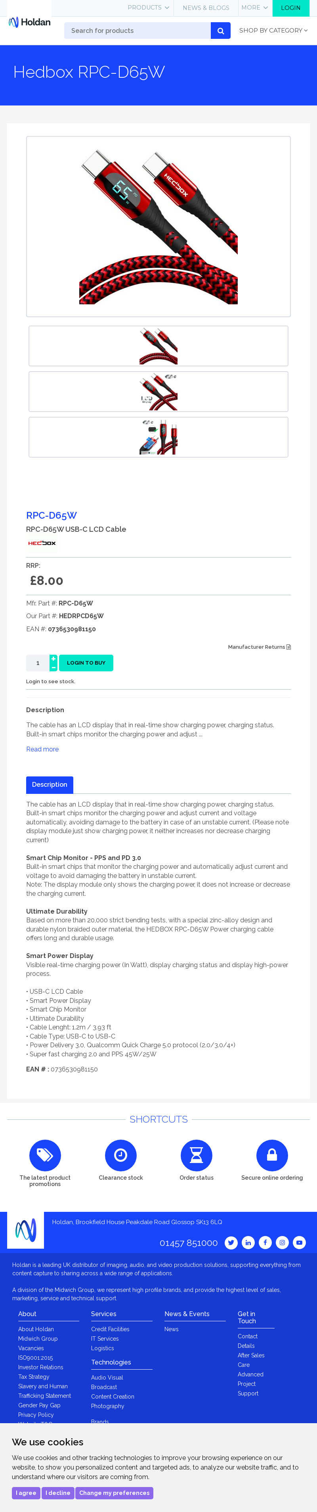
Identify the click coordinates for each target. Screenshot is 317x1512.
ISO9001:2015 (35, 1358)
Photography (107, 1406)
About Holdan (36, 1329)
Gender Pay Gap (39, 1405)
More (250, 7)
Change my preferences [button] (114, 1493)
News (171, 1329)
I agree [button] (26, 1493)
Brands (100, 1422)
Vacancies (31, 1348)
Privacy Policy (36, 1415)
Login (291, 7)
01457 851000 (189, 1242)
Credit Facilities (110, 1329)
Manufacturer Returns (259, 647)
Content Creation (112, 1396)
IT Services (105, 1339)
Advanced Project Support (251, 1384)
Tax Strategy (34, 1377)
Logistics (102, 1348)
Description (49, 784)
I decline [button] (58, 1493)
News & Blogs (206, 7)
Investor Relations (40, 1367)
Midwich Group (38, 1339)
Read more (42, 749)
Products (145, 7)
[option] (158, 346)
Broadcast (104, 1387)
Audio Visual (107, 1377)
